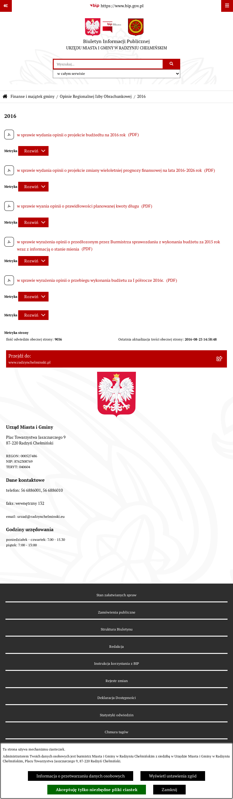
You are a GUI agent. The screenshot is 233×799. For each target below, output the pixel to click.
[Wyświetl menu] (227, 6)
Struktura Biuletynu (117, 629)
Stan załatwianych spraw (116, 595)
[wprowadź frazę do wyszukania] (108, 64)
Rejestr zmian (117, 680)
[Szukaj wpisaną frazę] (172, 64)
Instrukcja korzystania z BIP (116, 663)
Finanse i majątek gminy (33, 96)
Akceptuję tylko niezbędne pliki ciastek (96, 789)
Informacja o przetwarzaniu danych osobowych (80, 776)
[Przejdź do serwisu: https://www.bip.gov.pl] (116, 6)
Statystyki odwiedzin (116, 715)
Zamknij (169, 789)
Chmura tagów (116, 732)
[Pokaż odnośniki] (6, 6)
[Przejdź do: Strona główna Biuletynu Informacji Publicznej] (5, 97)
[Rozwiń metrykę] (33, 151)
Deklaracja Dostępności (116, 697)
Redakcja (116, 646)
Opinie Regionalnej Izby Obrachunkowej (96, 96)
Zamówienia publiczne (116, 612)
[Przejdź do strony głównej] (116, 35)
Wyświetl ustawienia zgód (173, 776)
